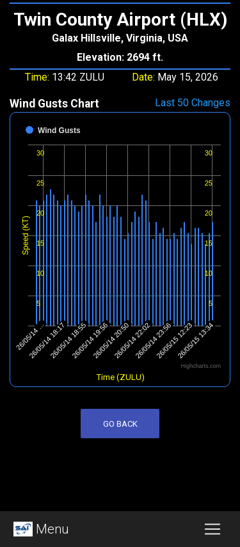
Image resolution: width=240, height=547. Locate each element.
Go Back (120, 424)
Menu (39, 529)
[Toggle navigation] (212, 529)
